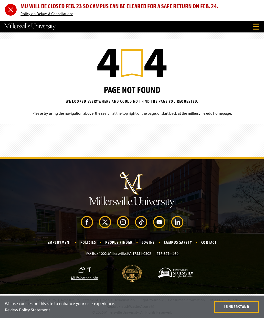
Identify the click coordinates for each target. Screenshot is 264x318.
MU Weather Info (84, 278)
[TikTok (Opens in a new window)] (141, 222)
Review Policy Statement (27, 310)
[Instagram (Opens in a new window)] (123, 222)
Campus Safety (178, 242)
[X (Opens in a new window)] (105, 222)
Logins (148, 242)
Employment (59, 242)
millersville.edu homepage (209, 113)
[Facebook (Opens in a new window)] (87, 222)
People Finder (119, 242)
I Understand (236, 306)
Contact (209, 242)
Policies (88, 242)
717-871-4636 (168, 253)
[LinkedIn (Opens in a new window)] (177, 222)
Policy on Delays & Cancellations (47, 13)
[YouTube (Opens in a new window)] (159, 222)
